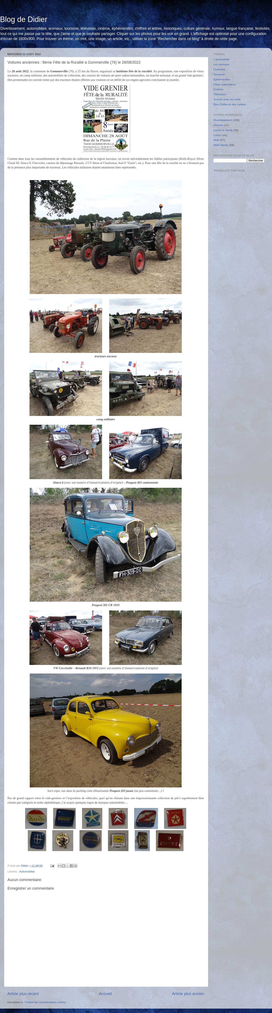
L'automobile (221, 59)
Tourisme (219, 74)
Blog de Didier (23, 19)
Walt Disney (220, 145)
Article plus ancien (188, 993)
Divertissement (222, 120)
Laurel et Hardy (223, 130)
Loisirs (217, 135)
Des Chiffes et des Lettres (229, 104)
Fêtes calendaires (224, 84)
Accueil (105, 993)
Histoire (218, 125)
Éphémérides (221, 79)
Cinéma (218, 89)
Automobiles (27, 871)
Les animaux (221, 64)
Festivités (219, 69)
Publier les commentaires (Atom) (45, 1002)
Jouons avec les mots (227, 99)
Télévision (219, 94)
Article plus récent (23, 993)
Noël (216, 140)
